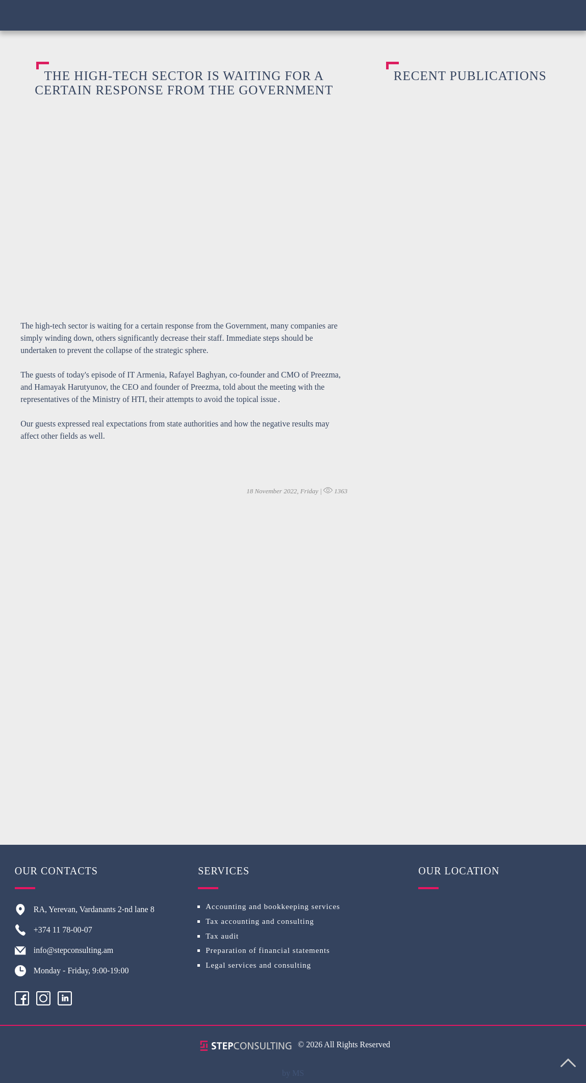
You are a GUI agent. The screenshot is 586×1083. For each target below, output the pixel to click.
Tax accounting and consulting (260, 921)
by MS (293, 1073)
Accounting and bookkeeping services (273, 906)
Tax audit (222, 936)
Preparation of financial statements (268, 950)
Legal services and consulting (258, 965)
